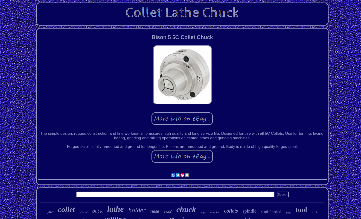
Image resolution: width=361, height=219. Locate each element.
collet (66, 209)
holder (137, 210)
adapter (214, 212)
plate (83, 211)
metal (288, 212)
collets (231, 211)
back (97, 211)
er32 (168, 211)
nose (154, 211)
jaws (50, 212)
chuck (186, 209)
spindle (249, 211)
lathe (115, 209)
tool (301, 210)
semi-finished (271, 212)
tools (203, 212)
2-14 (314, 212)
